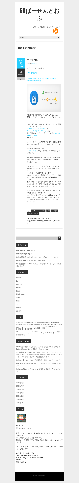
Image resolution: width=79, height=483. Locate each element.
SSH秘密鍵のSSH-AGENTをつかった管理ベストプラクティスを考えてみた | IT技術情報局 (39, 355)
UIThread (18, 332)
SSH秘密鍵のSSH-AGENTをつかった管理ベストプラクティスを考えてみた (38, 264)
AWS (58, 322)
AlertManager (35, 211)
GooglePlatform (33, 324)
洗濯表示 (19, 310)
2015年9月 (20, 392)
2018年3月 (20, 382)
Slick (17, 300)
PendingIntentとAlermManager (37, 131)
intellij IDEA (50, 324)
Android (34, 64)
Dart (17, 281)
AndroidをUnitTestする (24, 360)
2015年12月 (20, 389)
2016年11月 (20, 386)
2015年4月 (20, 399)
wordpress (23, 332)
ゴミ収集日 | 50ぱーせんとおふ (45, 360)
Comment (21, 74)
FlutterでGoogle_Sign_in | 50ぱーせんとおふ (31, 349)
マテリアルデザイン (32, 214)
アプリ (48, 211)
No (21, 71)
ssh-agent (53, 326)
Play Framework (21, 294)
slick (42, 327)
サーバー (19, 304)
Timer (57, 326)
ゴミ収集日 (33, 60)
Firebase (19, 284)
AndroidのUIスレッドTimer (36, 129)
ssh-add (49, 326)
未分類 (18, 307)
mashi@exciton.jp (23, 428)
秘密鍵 (18, 335)
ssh (46, 326)
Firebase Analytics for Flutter (25, 250)
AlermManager (27, 322)
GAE (29, 324)
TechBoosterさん (32, 151)
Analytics (39, 322)
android (43, 322)
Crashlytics (42, 211)
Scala (18, 297)
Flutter (18, 287)
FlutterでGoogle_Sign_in (24, 253)
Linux (18, 291)
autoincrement (54, 322)
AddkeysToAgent (19, 322)
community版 (19, 324)
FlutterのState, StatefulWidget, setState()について (33, 260)
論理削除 (22, 335)
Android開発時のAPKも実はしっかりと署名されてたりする (37, 257)
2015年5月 (20, 396)
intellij (45, 324)
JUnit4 (54, 324)
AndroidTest (47, 322)
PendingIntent (59, 324)
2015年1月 (20, 402)
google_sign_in (40, 324)
